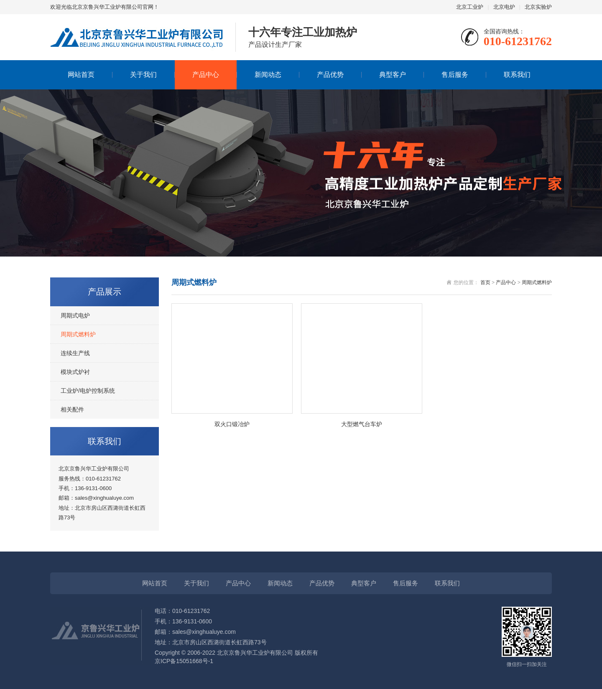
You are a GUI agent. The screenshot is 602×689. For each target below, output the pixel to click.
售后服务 (454, 74)
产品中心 (205, 74)
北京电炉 (504, 7)
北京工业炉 (469, 7)
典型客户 (392, 74)
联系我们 (517, 74)
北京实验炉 (538, 7)
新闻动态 (268, 74)
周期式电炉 (75, 315)
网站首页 (81, 74)
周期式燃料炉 (78, 334)
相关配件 (72, 409)
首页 (485, 282)
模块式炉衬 (75, 372)
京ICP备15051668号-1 (184, 661)
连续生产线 (75, 353)
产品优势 (330, 74)
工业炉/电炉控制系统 (88, 390)
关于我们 (143, 74)
